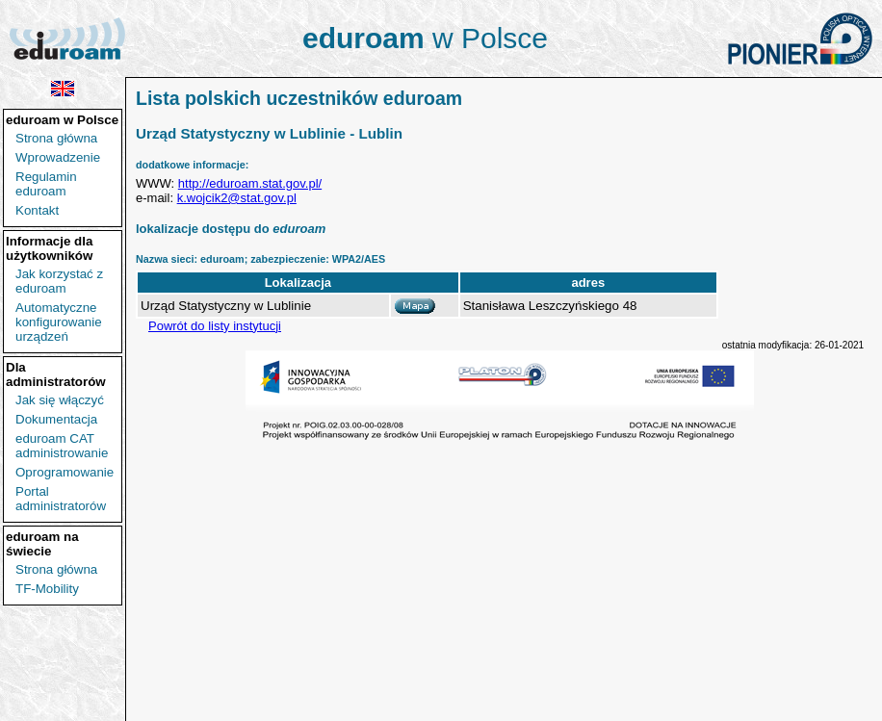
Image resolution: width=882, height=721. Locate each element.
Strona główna (56, 138)
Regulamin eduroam (46, 183)
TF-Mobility (47, 588)
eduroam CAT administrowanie (61, 445)
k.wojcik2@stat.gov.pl (237, 198)
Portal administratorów (60, 498)
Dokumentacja (56, 419)
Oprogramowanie (64, 472)
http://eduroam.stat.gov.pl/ (250, 183)
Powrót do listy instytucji (214, 326)
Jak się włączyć (59, 400)
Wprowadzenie (57, 157)
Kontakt (37, 210)
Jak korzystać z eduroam (59, 281)
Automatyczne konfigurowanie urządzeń (58, 322)
